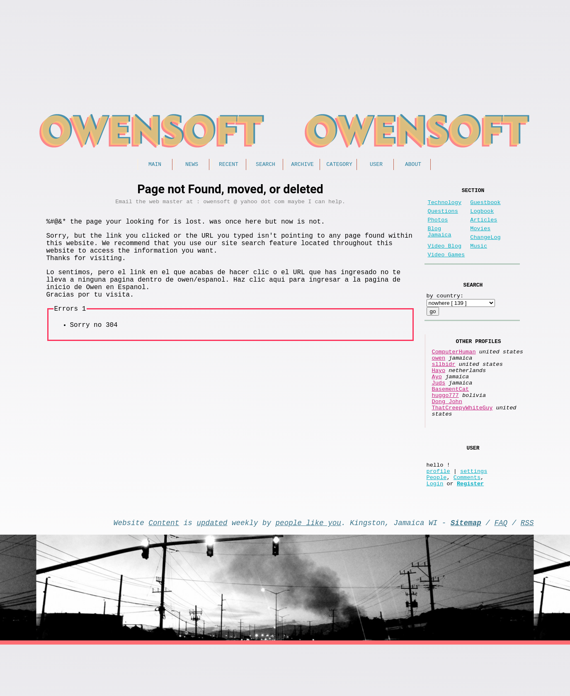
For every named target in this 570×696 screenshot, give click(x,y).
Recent (228, 165)
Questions (443, 216)
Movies (480, 237)
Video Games (446, 268)
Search (265, 165)
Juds (439, 411)
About (413, 165)
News (191, 165)
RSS (527, 572)
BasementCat (450, 419)
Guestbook (485, 206)
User (376, 165)
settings (473, 515)
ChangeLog (485, 247)
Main (154, 165)
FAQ (500, 572)
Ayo (437, 403)
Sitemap (466, 572)
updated (212, 572)
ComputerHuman (454, 371)
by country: (445, 312)
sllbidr (444, 387)
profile (438, 515)
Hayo (439, 395)
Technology (445, 206)
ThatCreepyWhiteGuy (462, 442)
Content (163, 572)
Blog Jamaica (439, 241)
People (437, 523)
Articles (483, 227)
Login (435, 531)
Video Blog (445, 258)
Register (470, 531)
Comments (467, 523)
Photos (438, 227)
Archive (302, 165)
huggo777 (445, 427)
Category (339, 165)
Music (478, 258)
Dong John (447, 434)
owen (439, 379)
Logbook (482, 216)
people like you (308, 572)
